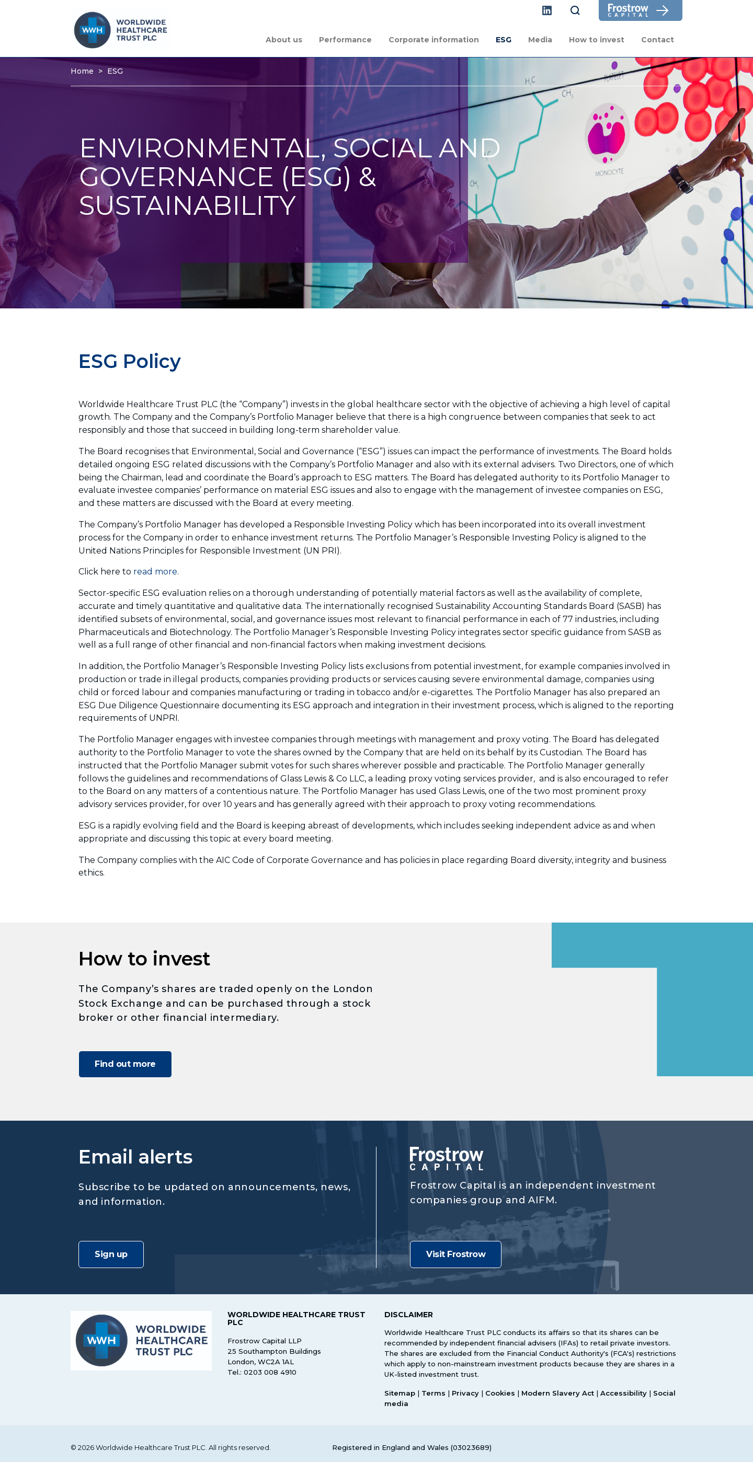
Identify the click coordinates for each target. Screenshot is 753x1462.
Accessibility (623, 1393)
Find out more (125, 1064)
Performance (345, 39)
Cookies (500, 1393)
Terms (433, 1393)
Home (82, 71)
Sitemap (399, 1393)
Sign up (111, 1254)
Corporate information (434, 39)
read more (155, 572)
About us (284, 39)
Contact (657, 39)
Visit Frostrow (455, 1254)
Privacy (465, 1393)
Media (540, 39)
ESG (503, 39)
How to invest (596, 39)
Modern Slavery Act (557, 1393)
